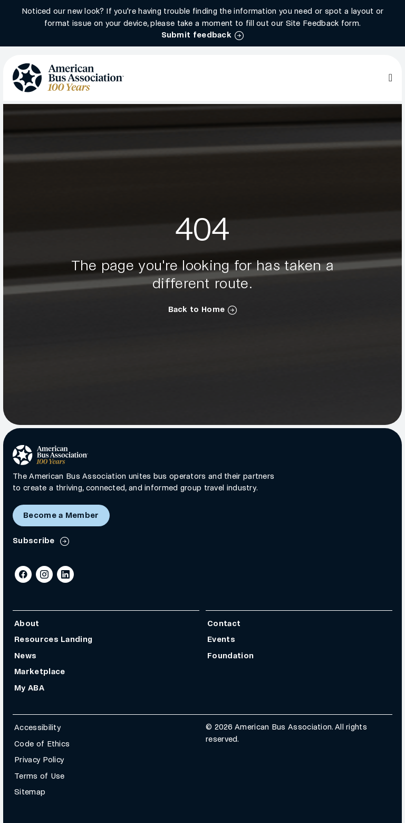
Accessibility (37, 727)
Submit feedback (196, 35)
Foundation (230, 655)
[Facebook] (23, 574)
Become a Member (61, 515)
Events (221, 639)
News (25, 655)
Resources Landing (53, 639)
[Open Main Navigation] (390, 78)
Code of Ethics (42, 743)
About (27, 623)
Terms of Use (39, 775)
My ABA (29, 687)
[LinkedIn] (65, 574)
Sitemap (29, 792)
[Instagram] (44, 574)
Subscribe (35, 540)
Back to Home (196, 309)
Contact (223, 623)
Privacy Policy (39, 759)
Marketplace (39, 671)
